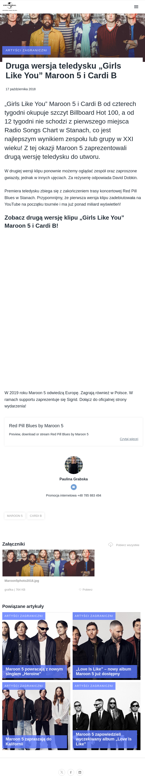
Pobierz (37, 589)
